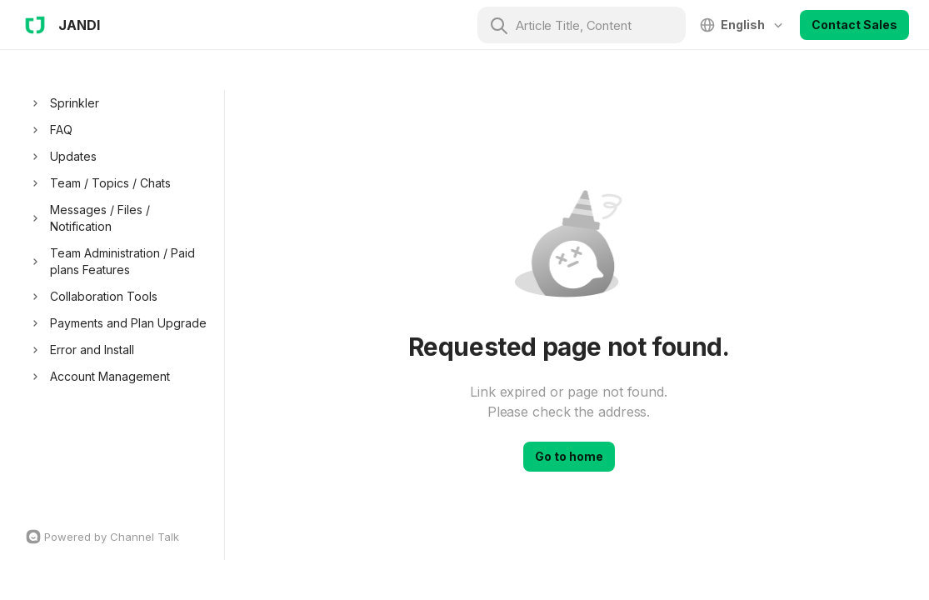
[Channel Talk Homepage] (120, 537)
